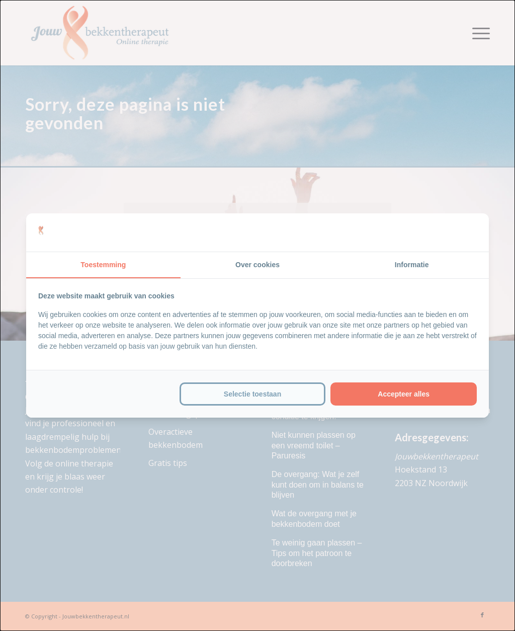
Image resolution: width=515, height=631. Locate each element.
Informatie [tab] (412, 265)
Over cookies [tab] (257, 265)
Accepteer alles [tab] (404, 394)
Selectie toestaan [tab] (252, 394)
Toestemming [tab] (103, 265)
